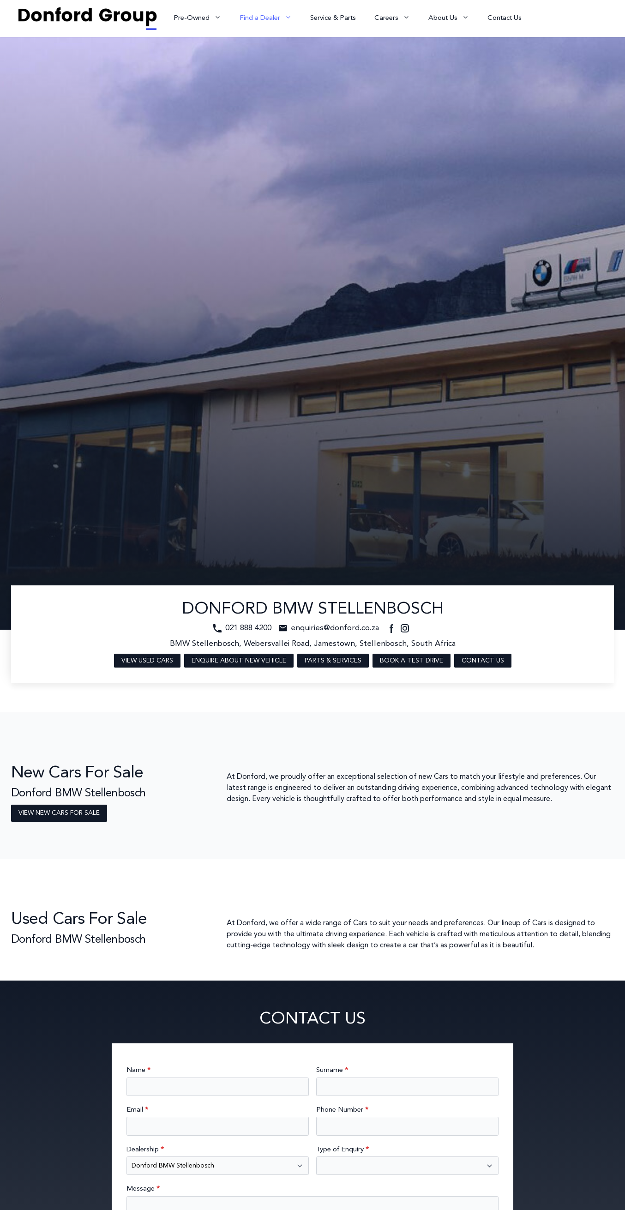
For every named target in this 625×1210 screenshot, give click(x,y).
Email (137, 1110)
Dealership (145, 1149)
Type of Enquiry (342, 1149)
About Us (453, 18)
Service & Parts (333, 18)
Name (138, 1070)
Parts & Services (333, 660)
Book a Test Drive (411, 660)
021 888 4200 (248, 628)
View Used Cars (147, 660)
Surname (332, 1070)
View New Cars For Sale (59, 813)
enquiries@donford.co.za (335, 628)
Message (143, 1189)
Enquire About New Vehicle (239, 660)
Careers (396, 18)
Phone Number (342, 1110)
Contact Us (504, 18)
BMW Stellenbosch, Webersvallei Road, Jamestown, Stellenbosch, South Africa (313, 644)
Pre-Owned (202, 18)
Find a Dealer (270, 18)
